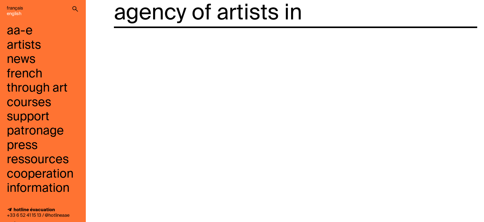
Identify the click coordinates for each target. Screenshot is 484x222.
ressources (38, 160)
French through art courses (37, 88)
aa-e (20, 31)
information (38, 189)
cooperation (40, 174)
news (21, 60)
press (22, 146)
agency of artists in (208, 13)
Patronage (35, 131)
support (28, 117)
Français (15, 8)
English (14, 14)
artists (24, 45)
